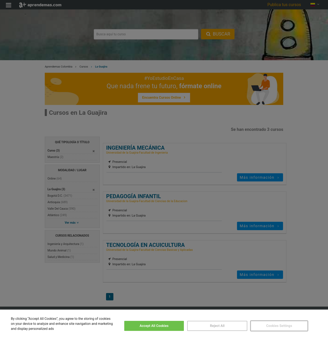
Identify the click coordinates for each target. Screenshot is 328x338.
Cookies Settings (279, 326)
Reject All (217, 326)
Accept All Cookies (154, 326)
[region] (164, 324)
